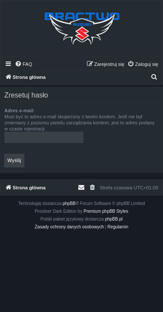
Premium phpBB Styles (105, 211)
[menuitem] (23, 64)
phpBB (69, 203)
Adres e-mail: (19, 110)
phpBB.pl (114, 219)
